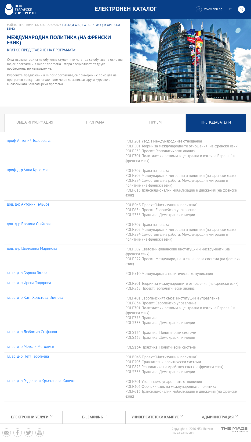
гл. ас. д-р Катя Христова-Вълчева (35, 298)
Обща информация (34, 122)
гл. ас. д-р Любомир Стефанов (32, 332)
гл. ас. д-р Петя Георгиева (28, 357)
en (231, 9)
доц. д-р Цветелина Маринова (32, 249)
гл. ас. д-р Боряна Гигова (27, 273)
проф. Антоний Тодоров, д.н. (31, 141)
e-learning (92, 417)
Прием (155, 122)
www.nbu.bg (209, 9)
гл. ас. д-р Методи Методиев (30, 347)
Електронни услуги (29, 417)
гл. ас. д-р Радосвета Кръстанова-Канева (41, 381)
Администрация (218, 417)
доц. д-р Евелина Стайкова (29, 224)
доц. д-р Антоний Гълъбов (28, 205)
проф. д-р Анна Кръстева (27, 170)
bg (241, 9)
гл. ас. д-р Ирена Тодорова (29, 283)
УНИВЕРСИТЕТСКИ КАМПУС (155, 417)
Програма (95, 122)
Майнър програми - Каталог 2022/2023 (34, 25)
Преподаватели (216, 122)
